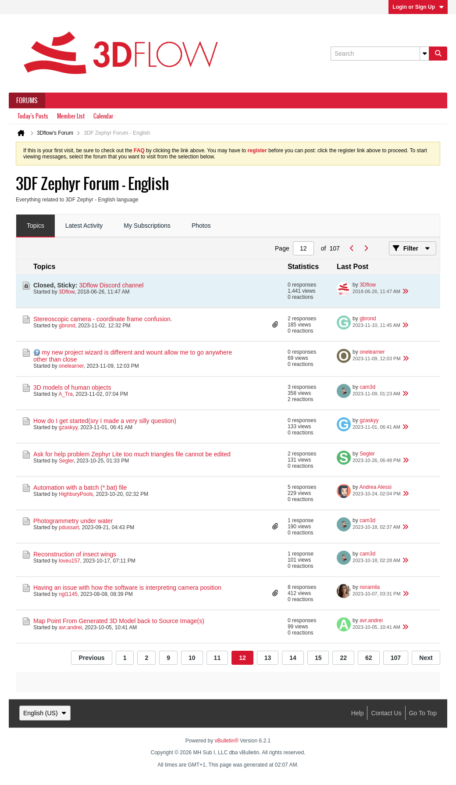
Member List (71, 116)
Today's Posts (33, 116)
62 (368, 657)
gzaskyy (68, 427)
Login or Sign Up (418, 7)
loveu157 (69, 561)
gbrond (67, 326)
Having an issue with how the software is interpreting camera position (127, 587)
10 (192, 657)
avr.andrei (70, 627)
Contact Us (386, 713)
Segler (66, 461)
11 (217, 657)
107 (396, 657)
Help (357, 713)
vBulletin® (227, 741)
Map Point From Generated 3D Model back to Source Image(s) (118, 620)
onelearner (71, 366)
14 (292, 657)
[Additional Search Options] (424, 54)
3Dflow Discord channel (111, 285)
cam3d (367, 387)
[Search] (380, 54)
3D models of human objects (72, 387)
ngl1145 (68, 594)
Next (425, 657)
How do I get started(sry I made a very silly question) (104, 420)
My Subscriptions (147, 225)
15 (318, 657)
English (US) (45, 713)
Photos (201, 225)
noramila (370, 587)
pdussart (69, 527)
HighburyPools (76, 494)
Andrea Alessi (375, 487)
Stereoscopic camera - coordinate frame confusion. (102, 319)
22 (343, 657)
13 (267, 657)
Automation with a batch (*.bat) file (80, 487)
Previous (91, 657)
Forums (27, 100)
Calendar (103, 116)
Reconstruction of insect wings (74, 554)
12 (242, 657)
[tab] (35, 226)
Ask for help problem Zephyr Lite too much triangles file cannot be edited (132, 454)
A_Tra (65, 394)
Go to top (423, 713)
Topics (35, 225)
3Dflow (67, 292)
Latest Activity (84, 225)
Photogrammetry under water (73, 520)
